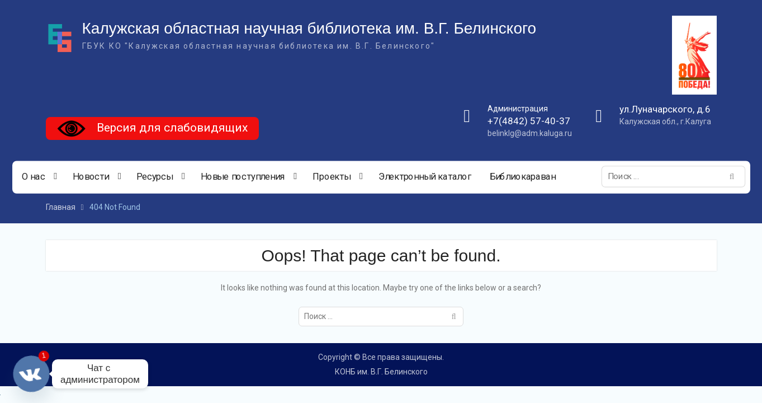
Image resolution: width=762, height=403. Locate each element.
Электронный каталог (424, 176)
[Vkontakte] (31, 374)
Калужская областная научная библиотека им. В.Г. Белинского (309, 28)
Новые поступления (242, 176)
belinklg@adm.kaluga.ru (530, 133)
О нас (33, 176)
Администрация (518, 108)
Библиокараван (522, 176)
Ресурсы (154, 176)
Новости (90, 176)
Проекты (331, 176)
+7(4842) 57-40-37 (529, 120)
